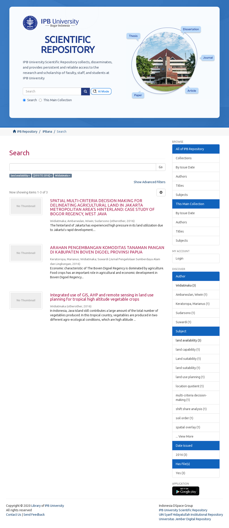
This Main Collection (55, 100)
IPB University (54, 505)
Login (179, 258)
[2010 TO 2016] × (42, 175)
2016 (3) (181, 455)
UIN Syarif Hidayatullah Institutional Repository (191, 514)
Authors (181, 176)
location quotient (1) (190, 386)
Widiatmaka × (62, 175)
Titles (180, 185)
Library (36, 505)
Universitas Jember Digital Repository (185, 519)
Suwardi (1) (183, 322)
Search (30, 100)
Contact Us (13, 514)
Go (161, 167)
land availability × (20, 175)
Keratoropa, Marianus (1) (193, 304)
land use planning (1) (190, 377)
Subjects (182, 195)
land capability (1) (188, 349)
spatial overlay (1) (188, 427)
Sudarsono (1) (185, 313)
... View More (184, 436)
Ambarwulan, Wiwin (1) (191, 294)
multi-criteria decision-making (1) (191, 398)
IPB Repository (27, 131)
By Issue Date (185, 167)
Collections (184, 158)
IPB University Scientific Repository (183, 510)
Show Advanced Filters (149, 182)
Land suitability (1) (188, 358)
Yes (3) (180, 473)
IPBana (47, 131)
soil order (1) (184, 418)
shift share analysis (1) (191, 409)
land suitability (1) (188, 368)
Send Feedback (34, 514)
